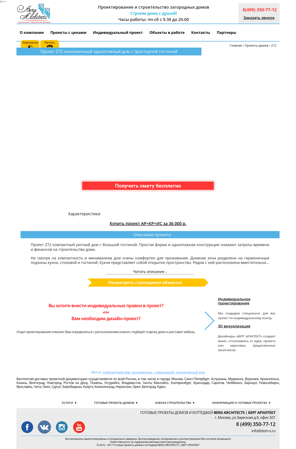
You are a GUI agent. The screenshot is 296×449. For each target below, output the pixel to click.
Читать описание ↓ (150, 271)
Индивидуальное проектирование (234, 301)
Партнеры (226, 32)
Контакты (200, 32)
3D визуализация (234, 326)
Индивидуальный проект (118, 32)
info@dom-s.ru (263, 430)
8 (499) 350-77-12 (255, 423)
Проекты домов (256, 45)
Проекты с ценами (68, 32)
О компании (32, 32)
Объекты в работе (167, 32)
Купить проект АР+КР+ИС (148, 223)
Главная (236, 45)
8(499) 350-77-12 (260, 10)
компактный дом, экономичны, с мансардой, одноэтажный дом (154, 372)
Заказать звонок (259, 17)
